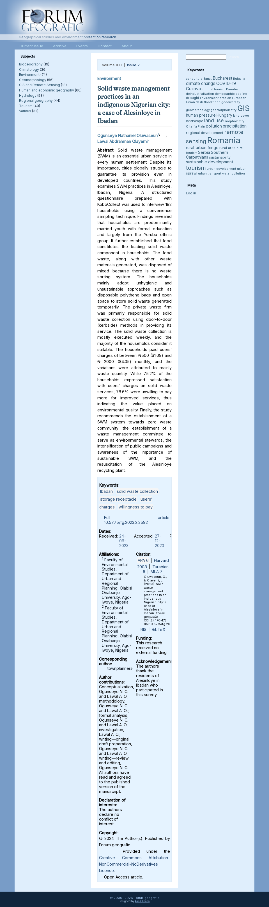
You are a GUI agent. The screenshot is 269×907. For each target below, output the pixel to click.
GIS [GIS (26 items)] (243, 108)
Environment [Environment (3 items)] (209, 98)
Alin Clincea (142, 901)
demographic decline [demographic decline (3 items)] (231, 94)
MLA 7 (156, 571)
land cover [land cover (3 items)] (241, 115)
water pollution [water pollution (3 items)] (233, 173)
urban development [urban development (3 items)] (221, 169)
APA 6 (143, 560)
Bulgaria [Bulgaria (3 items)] (239, 79)
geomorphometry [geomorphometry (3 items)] (223, 110)
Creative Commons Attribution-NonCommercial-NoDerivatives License (134, 864)
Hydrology (27, 95)
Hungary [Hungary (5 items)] (224, 115)
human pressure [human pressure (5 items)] (201, 115)
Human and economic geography (46, 90)
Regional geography (36, 100)
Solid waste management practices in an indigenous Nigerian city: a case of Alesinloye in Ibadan (133, 104)
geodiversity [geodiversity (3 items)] (230, 102)
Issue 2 (133, 65)
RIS (143, 629)
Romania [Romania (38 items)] (223, 140)
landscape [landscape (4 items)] (194, 121)
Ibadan (106, 491)
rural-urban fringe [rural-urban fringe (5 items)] (202, 147)
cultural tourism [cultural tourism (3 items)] (213, 89)
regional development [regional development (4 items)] (204, 133)
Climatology (29, 69)
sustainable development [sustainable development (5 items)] (209, 161)
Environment (29, 74)
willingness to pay (136, 507)
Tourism (26, 106)
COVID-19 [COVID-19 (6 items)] (226, 83)
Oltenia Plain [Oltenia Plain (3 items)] (195, 126)
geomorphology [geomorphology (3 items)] (198, 110)
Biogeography (31, 64)
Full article (136, 517)
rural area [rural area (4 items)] (227, 148)
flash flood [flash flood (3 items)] (204, 102)
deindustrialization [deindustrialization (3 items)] (200, 94)
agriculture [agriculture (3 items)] (194, 79)
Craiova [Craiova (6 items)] (193, 88)
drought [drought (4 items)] (192, 98)
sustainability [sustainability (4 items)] (220, 157)
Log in (191, 193)
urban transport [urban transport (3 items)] (209, 173)
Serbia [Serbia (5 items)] (204, 152)
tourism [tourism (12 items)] (196, 167)
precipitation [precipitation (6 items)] (235, 126)
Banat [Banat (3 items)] (207, 79)
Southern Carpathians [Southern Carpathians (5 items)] (207, 154)
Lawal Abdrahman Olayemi (122, 141)
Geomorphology (32, 80)
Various (25, 111)
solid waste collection (137, 491)
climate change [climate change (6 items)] (200, 83)
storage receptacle (118, 499)
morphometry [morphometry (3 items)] (234, 121)
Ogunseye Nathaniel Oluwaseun (127, 135)
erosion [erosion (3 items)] (225, 98)
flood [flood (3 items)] (216, 102)
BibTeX (158, 629)
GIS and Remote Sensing (39, 85)
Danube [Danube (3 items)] (232, 89)
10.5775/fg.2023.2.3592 (126, 522)
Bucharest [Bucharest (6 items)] (222, 78)
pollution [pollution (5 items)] (214, 126)
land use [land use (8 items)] (214, 120)
